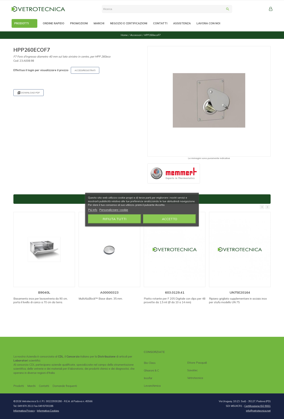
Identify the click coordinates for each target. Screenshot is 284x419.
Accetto (169, 219)
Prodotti (18, 386)
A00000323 (109, 292)
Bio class (150, 363)
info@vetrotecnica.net (258, 410)
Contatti (44, 386)
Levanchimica (152, 385)
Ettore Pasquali (197, 362)
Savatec (192, 370)
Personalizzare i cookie (113, 209)
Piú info (92, 209)
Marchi (31, 386)
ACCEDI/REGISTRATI (85, 70)
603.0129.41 (174, 292)
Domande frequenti (65, 386)
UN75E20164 (240, 292)
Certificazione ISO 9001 (257, 405)
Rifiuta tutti (114, 219)
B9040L (44, 292)
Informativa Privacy (24, 410)
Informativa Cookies (48, 410)
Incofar (148, 378)
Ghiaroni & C (151, 370)
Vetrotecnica (195, 378)
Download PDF (28, 93)
